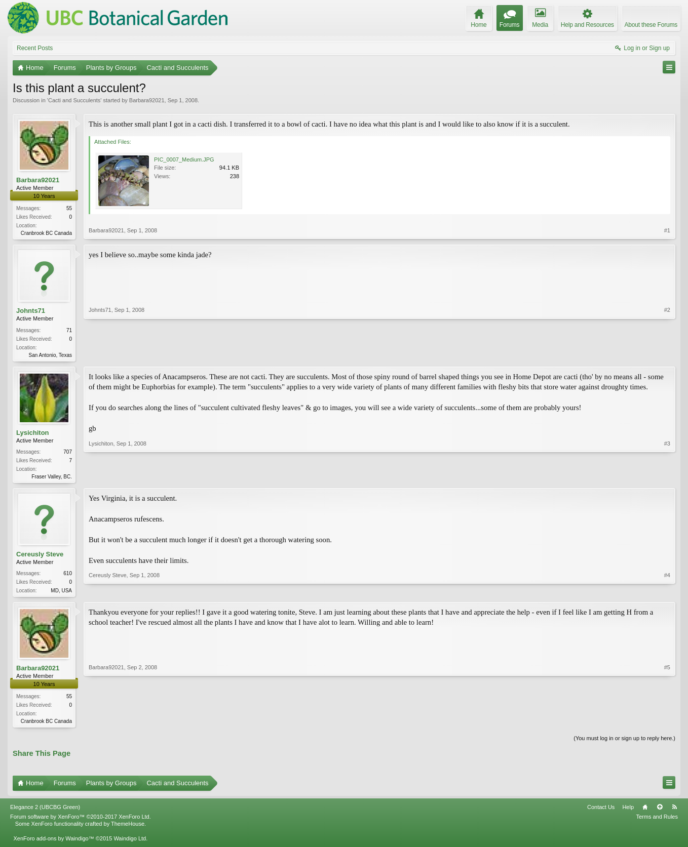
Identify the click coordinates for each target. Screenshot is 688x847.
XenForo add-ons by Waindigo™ (53, 843)
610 (67, 576)
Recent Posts (35, 48)
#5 (667, 724)
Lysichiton (32, 434)
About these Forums (651, 24)
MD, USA (61, 593)
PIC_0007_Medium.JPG (184, 159)
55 (69, 208)
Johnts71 (30, 311)
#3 (667, 477)
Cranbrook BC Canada (46, 233)
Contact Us (601, 812)
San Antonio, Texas (50, 355)
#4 (667, 592)
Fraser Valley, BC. (51, 478)
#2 (667, 354)
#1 (667, 232)
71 (69, 331)
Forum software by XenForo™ (80, 822)
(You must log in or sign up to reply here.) (624, 743)
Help (628, 812)
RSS (674, 812)
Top (659, 812)
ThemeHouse (127, 829)
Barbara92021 (147, 100)
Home (644, 812)
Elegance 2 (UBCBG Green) (45, 812)
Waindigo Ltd (129, 843)
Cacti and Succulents (74, 100)
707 (67, 454)
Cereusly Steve (39, 557)
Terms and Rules (657, 822)
